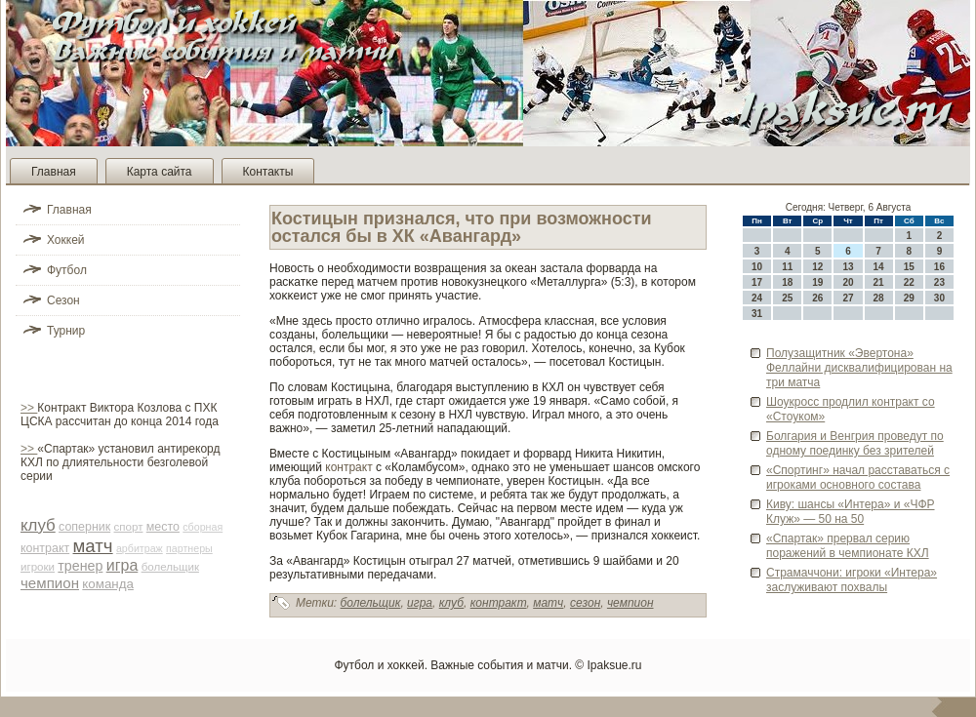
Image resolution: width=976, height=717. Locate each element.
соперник (84, 527)
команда (108, 584)
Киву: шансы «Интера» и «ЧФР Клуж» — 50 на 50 (850, 512)
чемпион (49, 583)
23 (939, 282)
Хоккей (66, 240)
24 (757, 298)
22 (909, 282)
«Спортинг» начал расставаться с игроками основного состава (858, 477)
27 (847, 298)
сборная (203, 527)
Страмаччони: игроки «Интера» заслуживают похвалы (851, 580)
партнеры (189, 548)
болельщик (170, 567)
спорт (128, 527)
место (163, 527)
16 (939, 266)
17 (757, 282)
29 (909, 298)
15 (909, 266)
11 (787, 266)
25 (787, 298)
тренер (80, 566)
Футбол (67, 270)
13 (847, 266)
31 (757, 313)
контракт (44, 548)
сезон (585, 603)
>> (28, 408)
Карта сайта (159, 172)
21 (879, 282)
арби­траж (139, 548)
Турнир (66, 331)
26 (817, 298)
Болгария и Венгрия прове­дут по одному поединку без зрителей (855, 443)
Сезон (63, 300)
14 (879, 266)
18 (787, 282)
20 (847, 282)
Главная (53, 172)
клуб (38, 525)
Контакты (268, 172)
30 (939, 298)
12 (817, 266)
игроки (37, 567)
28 (879, 298)
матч (93, 546)
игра (122, 565)
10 (757, 266)
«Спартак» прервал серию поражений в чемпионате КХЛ (847, 546)
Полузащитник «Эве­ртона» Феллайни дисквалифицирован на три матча (859, 367)
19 (817, 282)
